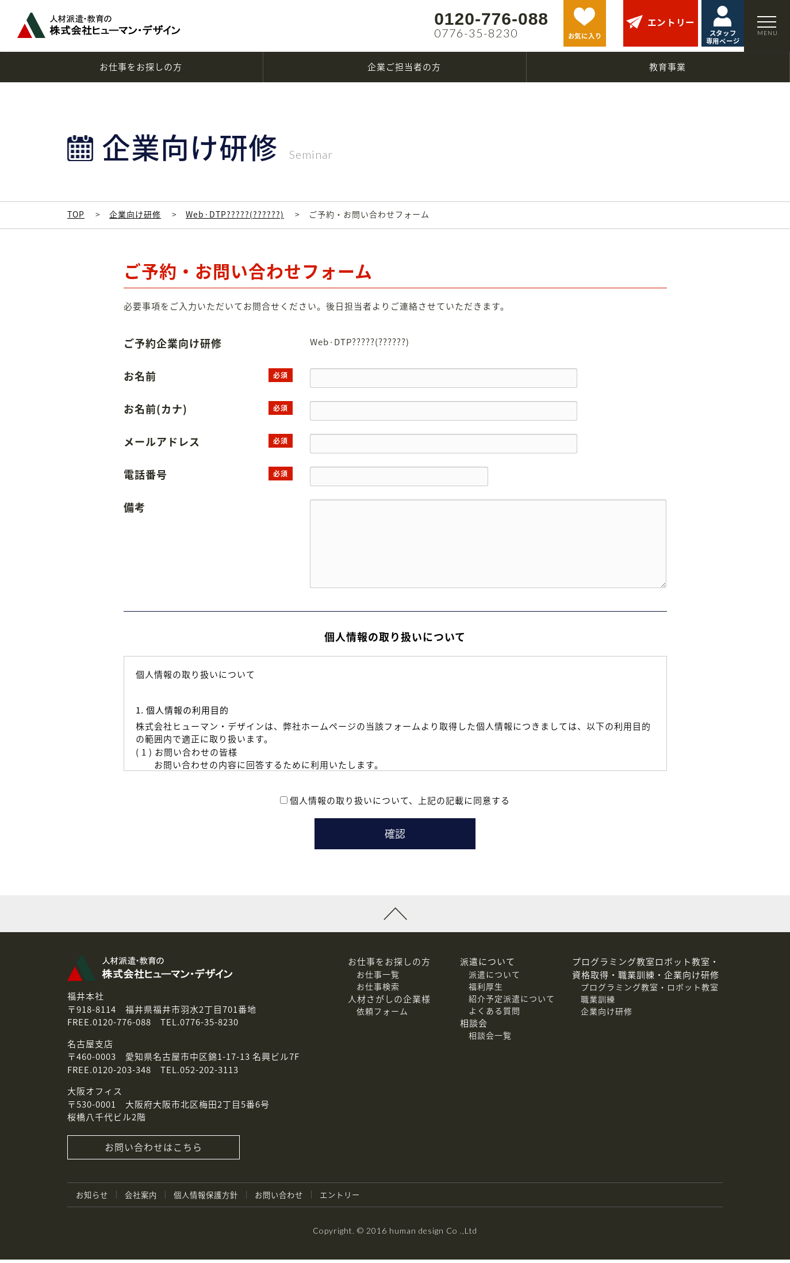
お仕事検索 (378, 989)
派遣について (494, 977)
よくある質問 (494, 1014)
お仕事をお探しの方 (389, 965)
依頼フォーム (382, 1014)
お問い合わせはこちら (153, 1151)
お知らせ (93, 1198)
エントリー (353, 1198)
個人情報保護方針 (212, 1198)
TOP (76, 214)
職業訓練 (598, 1002)
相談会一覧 (490, 1038)
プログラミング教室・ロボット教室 (650, 990)
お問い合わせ (290, 1198)
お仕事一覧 (378, 977)
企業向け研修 (135, 214)
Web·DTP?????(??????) (235, 214)
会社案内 (144, 1198)
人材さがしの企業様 (389, 1002)
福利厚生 (486, 989)
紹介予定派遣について (512, 1002)
